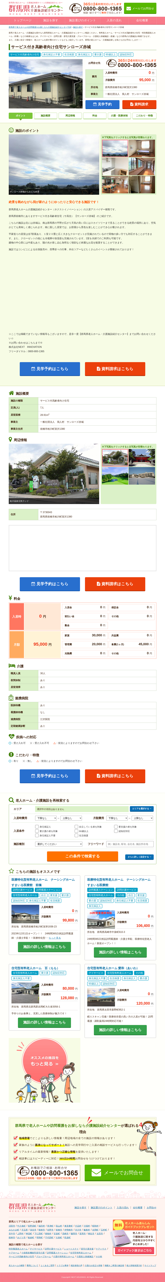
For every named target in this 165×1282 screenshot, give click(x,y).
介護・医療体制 (119, 115)
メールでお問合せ (140, 8)
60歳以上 (83, 831)
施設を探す (50, 20)
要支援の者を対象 (128, 826)
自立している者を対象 (90, 826)
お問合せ (151, 1207)
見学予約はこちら (49, 369)
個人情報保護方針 (134, 1265)
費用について (32, 1265)
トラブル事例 (62, 1265)
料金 (94, 115)
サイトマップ (150, 1265)
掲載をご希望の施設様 (114, 1265)
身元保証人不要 (47, 835)
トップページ (23, 20)
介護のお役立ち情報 (93, 1265)
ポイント (20, 115)
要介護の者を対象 (49, 831)
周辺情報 (70, 115)
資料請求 (139, 104)
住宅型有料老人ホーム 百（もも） (35, 968)
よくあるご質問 (47, 1265)
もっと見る (55, 938)
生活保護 (83, 835)
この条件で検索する (82, 856)
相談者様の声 (76, 1265)
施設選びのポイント (82, 20)
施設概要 (45, 115)
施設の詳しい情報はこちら (44, 947)
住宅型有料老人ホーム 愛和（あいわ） (113, 968)
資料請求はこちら (115, 369)
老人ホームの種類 (16, 1265)
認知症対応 (124, 831)
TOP (40, 27)
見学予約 (102, 104)
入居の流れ (114, 20)
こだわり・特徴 (144, 115)
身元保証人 (45, 826)
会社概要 (142, 20)
